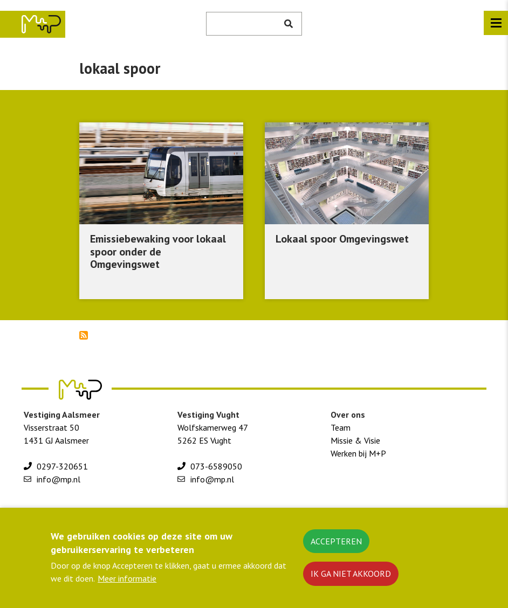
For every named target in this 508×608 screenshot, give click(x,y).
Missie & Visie (355, 440)
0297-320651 (62, 466)
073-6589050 (216, 466)
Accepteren (336, 541)
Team (341, 427)
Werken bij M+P (358, 453)
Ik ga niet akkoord (351, 573)
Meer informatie (127, 578)
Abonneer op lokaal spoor (83, 335)
